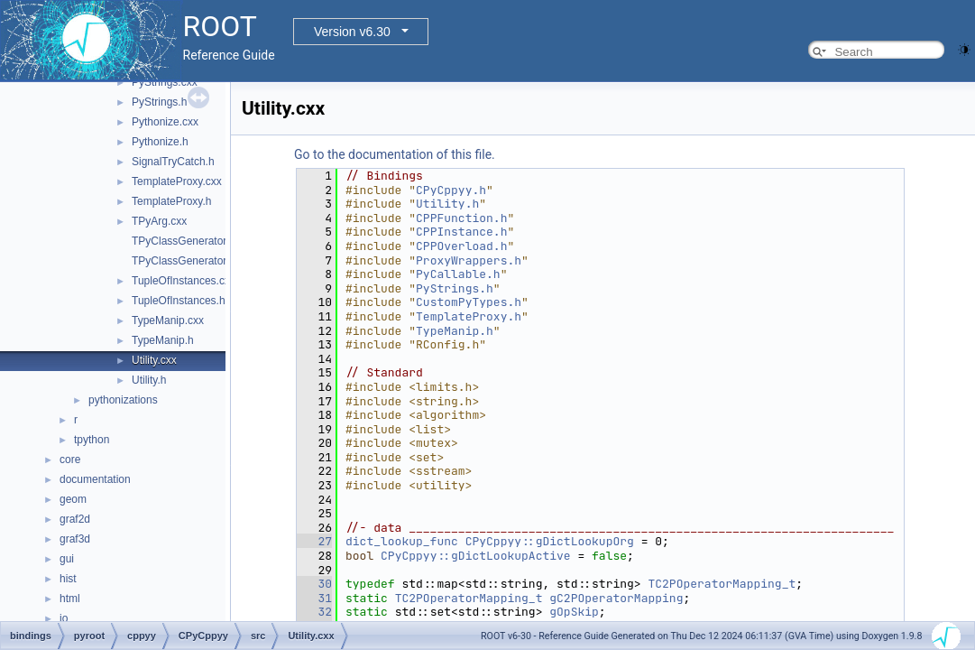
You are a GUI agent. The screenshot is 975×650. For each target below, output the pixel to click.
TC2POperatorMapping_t (722, 583)
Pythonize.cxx (165, 122)
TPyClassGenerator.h (183, 261)
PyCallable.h (458, 274)
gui (67, 558)
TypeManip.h (163, 340)
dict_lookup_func (401, 541)
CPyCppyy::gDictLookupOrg (549, 541)
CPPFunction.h (461, 218)
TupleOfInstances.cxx (183, 280)
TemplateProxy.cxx (177, 181)
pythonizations (123, 400)
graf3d (75, 539)
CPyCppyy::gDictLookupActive (476, 555)
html (70, 598)
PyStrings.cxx (165, 82)
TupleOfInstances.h (178, 300)
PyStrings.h (159, 102)
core (70, 459)
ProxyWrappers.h (468, 260)
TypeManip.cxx (168, 320)
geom (73, 499)
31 (314, 598)
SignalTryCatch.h (173, 161)
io (64, 618)
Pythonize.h (160, 141)
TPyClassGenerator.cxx (188, 241)
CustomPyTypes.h (468, 302)
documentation (95, 479)
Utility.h (149, 380)
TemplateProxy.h (171, 201)
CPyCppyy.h (451, 190)
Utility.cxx (154, 360)
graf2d (75, 519)
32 (314, 611)
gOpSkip (574, 611)
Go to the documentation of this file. (394, 154)
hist (68, 578)
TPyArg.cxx (159, 221)
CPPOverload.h (461, 246)
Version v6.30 (352, 31)
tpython (91, 439)
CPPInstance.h (461, 231)
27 (314, 541)
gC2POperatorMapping (616, 598)
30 (314, 583)
